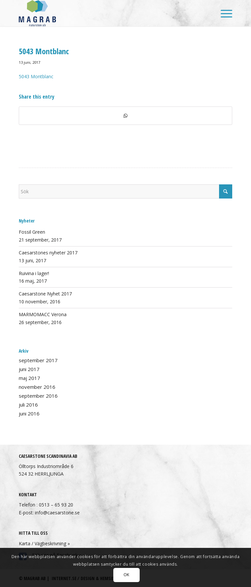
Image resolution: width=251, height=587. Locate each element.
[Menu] (223, 13)
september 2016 (38, 395)
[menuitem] (223, 13)
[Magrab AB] (104, 13)
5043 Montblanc (36, 76)
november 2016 (37, 387)
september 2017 (38, 360)
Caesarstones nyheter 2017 (48, 252)
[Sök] (125, 191)
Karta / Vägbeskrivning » (44, 543)
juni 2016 (29, 413)
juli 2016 (28, 404)
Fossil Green (32, 232)
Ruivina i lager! (34, 273)
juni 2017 (29, 369)
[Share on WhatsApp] (125, 116)
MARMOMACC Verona (43, 314)
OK (126, 574)
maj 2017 (29, 378)
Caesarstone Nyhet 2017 (45, 294)
